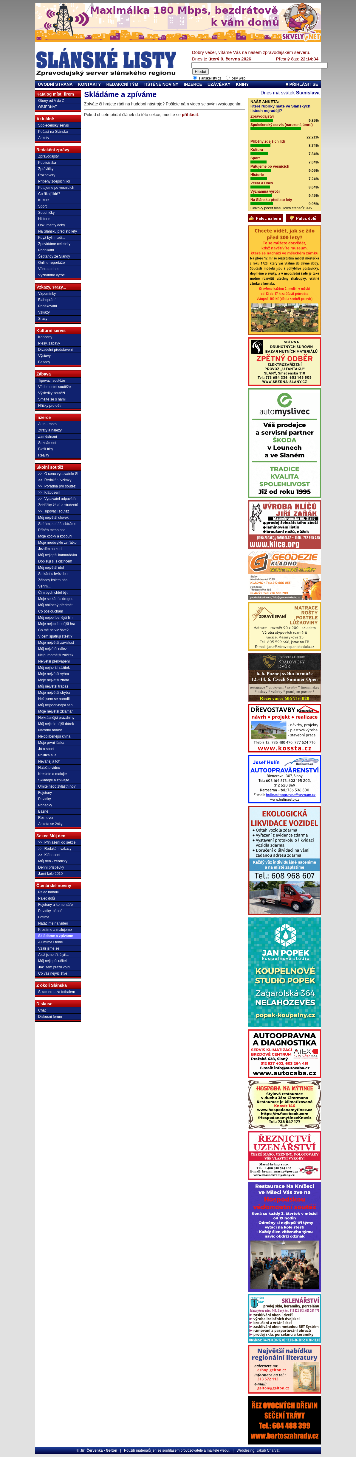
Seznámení (47, 443)
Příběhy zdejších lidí (54, 181)
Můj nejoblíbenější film (56, 617)
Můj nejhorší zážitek (54, 668)
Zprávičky (45, 169)
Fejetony (45, 793)
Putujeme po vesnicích (56, 188)
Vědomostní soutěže (54, 387)
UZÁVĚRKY (219, 84)
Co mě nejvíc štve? (53, 630)
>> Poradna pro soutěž (56, 486)
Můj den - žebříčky (52, 861)
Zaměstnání (47, 436)
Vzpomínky (47, 294)
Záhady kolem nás (52, 580)
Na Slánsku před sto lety (57, 231)
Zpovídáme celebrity (54, 244)
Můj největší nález (52, 649)
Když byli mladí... (51, 238)
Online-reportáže (51, 263)
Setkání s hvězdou (53, 574)
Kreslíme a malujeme (55, 930)
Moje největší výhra (53, 674)
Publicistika (47, 162)
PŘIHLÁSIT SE (302, 84)
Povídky (44, 799)
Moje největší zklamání (56, 711)
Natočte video (49, 768)
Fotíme (43, 917)
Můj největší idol (51, 567)
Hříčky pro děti (49, 405)
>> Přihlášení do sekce (56, 842)
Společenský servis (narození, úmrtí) (281, 125)
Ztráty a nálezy (50, 430)
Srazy (42, 319)
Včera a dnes (48, 269)
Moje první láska (51, 743)
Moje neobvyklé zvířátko (57, 542)
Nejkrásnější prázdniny (56, 718)
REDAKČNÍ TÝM (122, 84)
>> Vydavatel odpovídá (57, 499)
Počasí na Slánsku (53, 132)
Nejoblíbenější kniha (54, 736)
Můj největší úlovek (53, 517)
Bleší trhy (45, 449)
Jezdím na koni (50, 549)
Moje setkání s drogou (55, 599)
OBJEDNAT (47, 107)
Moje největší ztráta (53, 680)
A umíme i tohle (50, 942)
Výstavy (44, 356)
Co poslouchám (50, 611)
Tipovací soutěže (51, 380)
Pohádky (45, 805)
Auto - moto (47, 424)
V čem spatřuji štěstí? (55, 636)
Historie (44, 219)
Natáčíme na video (53, 923)
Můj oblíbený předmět (55, 605)
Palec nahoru (48, 892)
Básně (43, 811)
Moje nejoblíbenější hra (56, 624)
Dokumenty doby (51, 225)
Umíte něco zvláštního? (56, 786)
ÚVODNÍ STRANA (55, 84)
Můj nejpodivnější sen (55, 705)
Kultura (43, 200)
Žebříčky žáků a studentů (58, 505)
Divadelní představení (55, 350)
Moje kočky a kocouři (55, 536)
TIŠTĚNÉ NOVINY (161, 84)
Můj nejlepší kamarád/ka (57, 555)
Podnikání (46, 250)
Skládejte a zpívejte (53, 780)
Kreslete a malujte (52, 774)
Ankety (43, 138)
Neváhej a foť (49, 761)
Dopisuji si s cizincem (55, 561)
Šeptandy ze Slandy (54, 256)
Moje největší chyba (54, 693)
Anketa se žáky (50, 824)
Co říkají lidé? (49, 194)
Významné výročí (52, 275)
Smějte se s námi (52, 399)
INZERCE (193, 84)
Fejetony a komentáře (55, 905)
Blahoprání (46, 300)
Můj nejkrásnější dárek (56, 724)
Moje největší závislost (56, 643)
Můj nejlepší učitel (52, 961)
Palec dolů (46, 898)
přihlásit (190, 114)
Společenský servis (53, 125)
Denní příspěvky (51, 867)
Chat (42, 1010)
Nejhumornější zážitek (55, 655)
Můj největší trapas (53, 686)
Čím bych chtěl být (53, 592)
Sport (42, 206)
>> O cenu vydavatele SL (58, 474)
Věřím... (44, 586)
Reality (43, 455)
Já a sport (46, 749)
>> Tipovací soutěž (53, 511)
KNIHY (242, 84)
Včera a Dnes (261, 183)
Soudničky (46, 213)
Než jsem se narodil (53, 699)
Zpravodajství (49, 156)
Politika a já (47, 755)
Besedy (44, 362)
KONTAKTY (89, 84)
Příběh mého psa (51, 530)
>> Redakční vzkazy (54, 480)
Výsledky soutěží (51, 393)
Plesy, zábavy (49, 343)
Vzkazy (44, 312)
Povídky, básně (50, 911)
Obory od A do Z (51, 101)
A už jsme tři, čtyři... (53, 955)
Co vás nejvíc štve (52, 973)
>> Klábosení (49, 492)
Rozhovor (45, 818)
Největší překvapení (54, 661)
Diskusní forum (50, 1017)
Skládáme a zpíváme (55, 936)
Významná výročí (265, 191)
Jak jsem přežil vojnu (54, 967)
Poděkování (47, 306)
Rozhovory (46, 175)
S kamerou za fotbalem (56, 992)
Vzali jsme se (48, 948)
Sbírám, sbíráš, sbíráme (57, 524)
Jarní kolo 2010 (50, 874)
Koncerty (45, 337)
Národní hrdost (50, 730)
